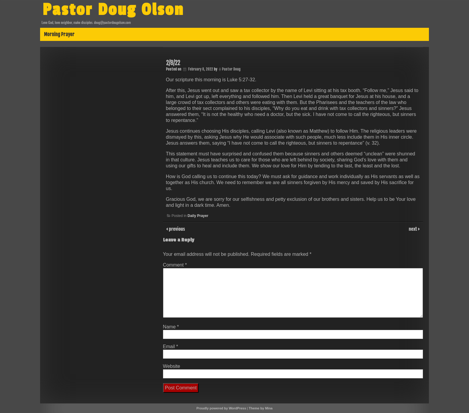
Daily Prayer (198, 216)
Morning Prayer (59, 34)
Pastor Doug (231, 69)
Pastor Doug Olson (113, 10)
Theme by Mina (260, 408)
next (413, 228)
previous (176, 228)
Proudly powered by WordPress (221, 408)
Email (170, 346)
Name (171, 326)
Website (171, 366)
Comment (175, 264)
